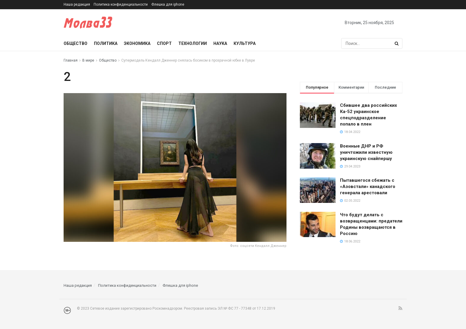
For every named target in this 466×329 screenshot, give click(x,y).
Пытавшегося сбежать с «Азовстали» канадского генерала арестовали (367, 186)
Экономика (137, 43)
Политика (105, 43)
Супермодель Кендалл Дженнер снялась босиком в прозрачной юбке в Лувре (188, 60)
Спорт (164, 43)
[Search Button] (397, 43)
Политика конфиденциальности (121, 4)
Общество (75, 43)
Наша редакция (77, 4)
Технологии (192, 43)
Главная (71, 60)
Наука (220, 43)
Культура (245, 43)
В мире (88, 60)
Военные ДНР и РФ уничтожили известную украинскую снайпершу (366, 152)
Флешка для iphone (167, 4)
